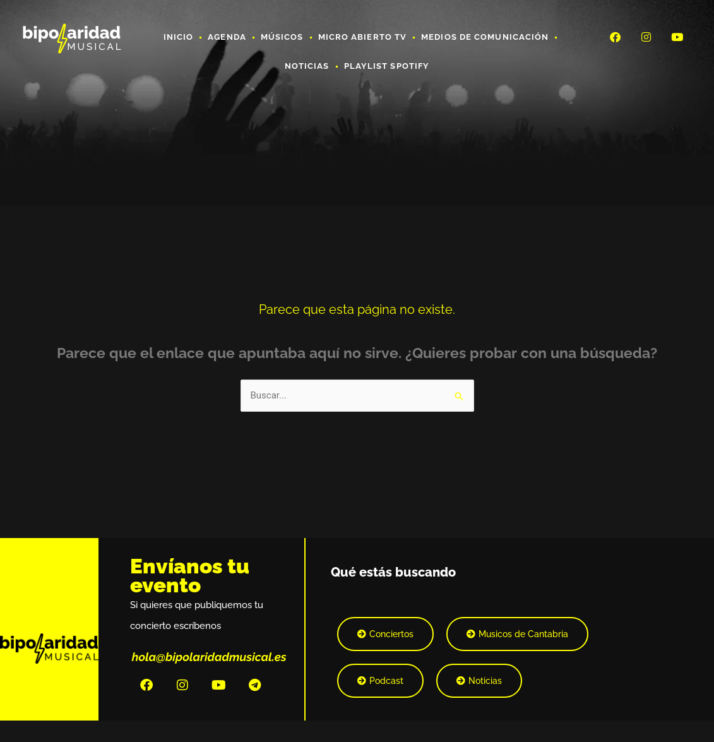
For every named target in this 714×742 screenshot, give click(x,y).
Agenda (227, 37)
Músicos (282, 37)
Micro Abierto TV (362, 37)
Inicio (179, 37)
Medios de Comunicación (485, 37)
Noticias (307, 66)
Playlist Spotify (387, 66)
